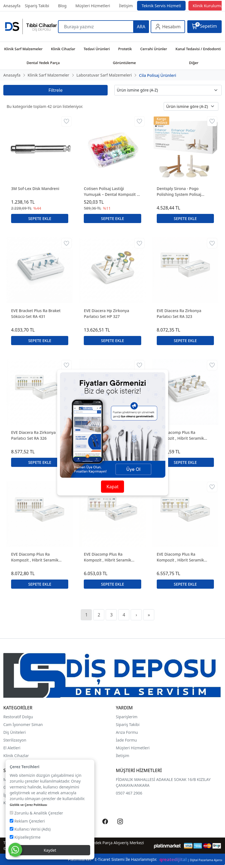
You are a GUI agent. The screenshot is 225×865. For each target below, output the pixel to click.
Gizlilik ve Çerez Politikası (28, 805)
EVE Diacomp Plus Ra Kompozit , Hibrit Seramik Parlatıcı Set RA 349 (180, 557)
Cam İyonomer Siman (23, 724)
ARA (141, 27)
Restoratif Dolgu (18, 716)
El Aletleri (11, 747)
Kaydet (50, 850)
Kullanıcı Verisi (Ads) (30, 829)
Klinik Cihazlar (16, 755)
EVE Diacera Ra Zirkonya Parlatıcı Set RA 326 (33, 435)
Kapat (112, 487)
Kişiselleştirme (25, 837)
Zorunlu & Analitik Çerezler (36, 813)
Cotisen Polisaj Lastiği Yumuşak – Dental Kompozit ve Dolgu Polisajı (112, 191)
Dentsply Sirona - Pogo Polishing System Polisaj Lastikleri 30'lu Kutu (179, 191)
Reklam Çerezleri (27, 821)
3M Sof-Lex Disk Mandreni (35, 188)
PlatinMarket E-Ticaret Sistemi (96, 859)
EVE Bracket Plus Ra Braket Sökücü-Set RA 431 (35, 313)
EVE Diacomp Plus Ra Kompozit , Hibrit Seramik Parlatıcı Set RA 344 (180, 435)
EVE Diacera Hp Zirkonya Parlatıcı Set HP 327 (106, 313)
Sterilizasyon (14, 740)
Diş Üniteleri (14, 732)
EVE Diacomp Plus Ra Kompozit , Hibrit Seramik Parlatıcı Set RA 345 (35, 557)
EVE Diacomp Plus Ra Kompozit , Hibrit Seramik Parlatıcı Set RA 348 (107, 557)
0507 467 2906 (129, 793)
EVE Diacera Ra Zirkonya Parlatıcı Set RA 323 (179, 313)
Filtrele (56, 90)
